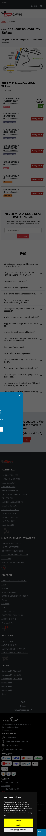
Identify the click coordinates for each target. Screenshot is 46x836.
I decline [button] (18, 825)
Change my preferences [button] (18, 829)
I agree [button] (18, 820)
